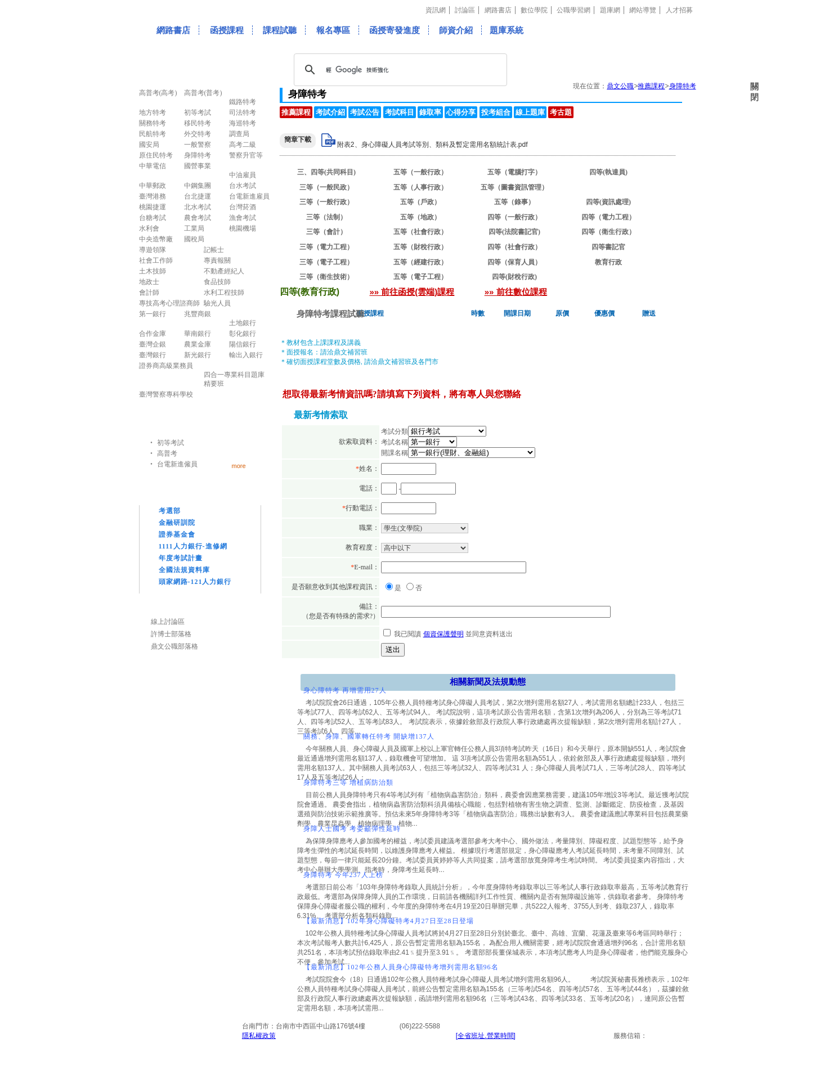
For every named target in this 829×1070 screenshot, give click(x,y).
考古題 (561, 112)
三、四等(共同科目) (326, 172)
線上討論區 (168, 622)
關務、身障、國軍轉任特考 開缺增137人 (368, 736)
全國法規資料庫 (184, 570)
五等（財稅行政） (420, 247)
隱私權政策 (259, 1036)
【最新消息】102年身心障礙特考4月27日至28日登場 (388, 921)
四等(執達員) (608, 172)
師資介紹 (456, 30)
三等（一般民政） (326, 187)
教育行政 (608, 262)
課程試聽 (280, 30)
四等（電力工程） (608, 217)
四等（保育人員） (514, 262)
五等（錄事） (514, 202)
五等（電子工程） (420, 277)
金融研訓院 (177, 523)
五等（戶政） (420, 202)
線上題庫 (530, 112)
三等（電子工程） (326, 262)
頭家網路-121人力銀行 (195, 582)
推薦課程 (651, 86)
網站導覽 (642, 10)
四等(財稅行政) (514, 277)
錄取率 (430, 112)
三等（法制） (326, 217)
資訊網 (435, 10)
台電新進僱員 (177, 464)
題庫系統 (506, 30)
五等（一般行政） (420, 172)
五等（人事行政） (420, 187)
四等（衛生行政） (608, 232)
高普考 (167, 453)
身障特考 (682, 86)
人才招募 (679, 10)
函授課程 (227, 30)
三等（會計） (326, 232)
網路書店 (498, 10)
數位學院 (534, 10)
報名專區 (333, 30)
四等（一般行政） (514, 217)
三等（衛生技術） (326, 277)
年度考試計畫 (181, 558)
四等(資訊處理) (608, 202)
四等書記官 (608, 247)
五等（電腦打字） (514, 172)
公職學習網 (573, 10)
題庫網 (610, 10)
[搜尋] (399, 70)
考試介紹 (330, 112)
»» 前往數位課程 (516, 291)
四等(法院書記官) (514, 232)
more (239, 465)
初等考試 (170, 443)
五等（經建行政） (420, 262)
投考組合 (495, 112)
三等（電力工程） (326, 247)
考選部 (170, 511)
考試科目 (399, 112)
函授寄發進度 (394, 30)
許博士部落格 (171, 634)
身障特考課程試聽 (330, 313)
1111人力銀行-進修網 (193, 546)
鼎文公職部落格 (174, 646)
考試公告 (364, 112)
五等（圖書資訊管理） (514, 187)
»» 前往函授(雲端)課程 (412, 291)
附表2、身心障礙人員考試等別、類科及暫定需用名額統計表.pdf (432, 145)
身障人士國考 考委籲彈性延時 (352, 829)
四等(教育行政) (608, 187)
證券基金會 (177, 534)
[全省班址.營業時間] (486, 1036)
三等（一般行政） (326, 202)
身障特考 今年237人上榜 (343, 875)
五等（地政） (420, 217)
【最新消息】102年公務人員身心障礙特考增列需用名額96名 (401, 967)
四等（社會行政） (514, 247)
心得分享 (461, 112)
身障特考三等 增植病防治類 (348, 782)
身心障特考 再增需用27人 (345, 690)
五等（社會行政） (420, 232)
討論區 (465, 10)
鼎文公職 (620, 86)
